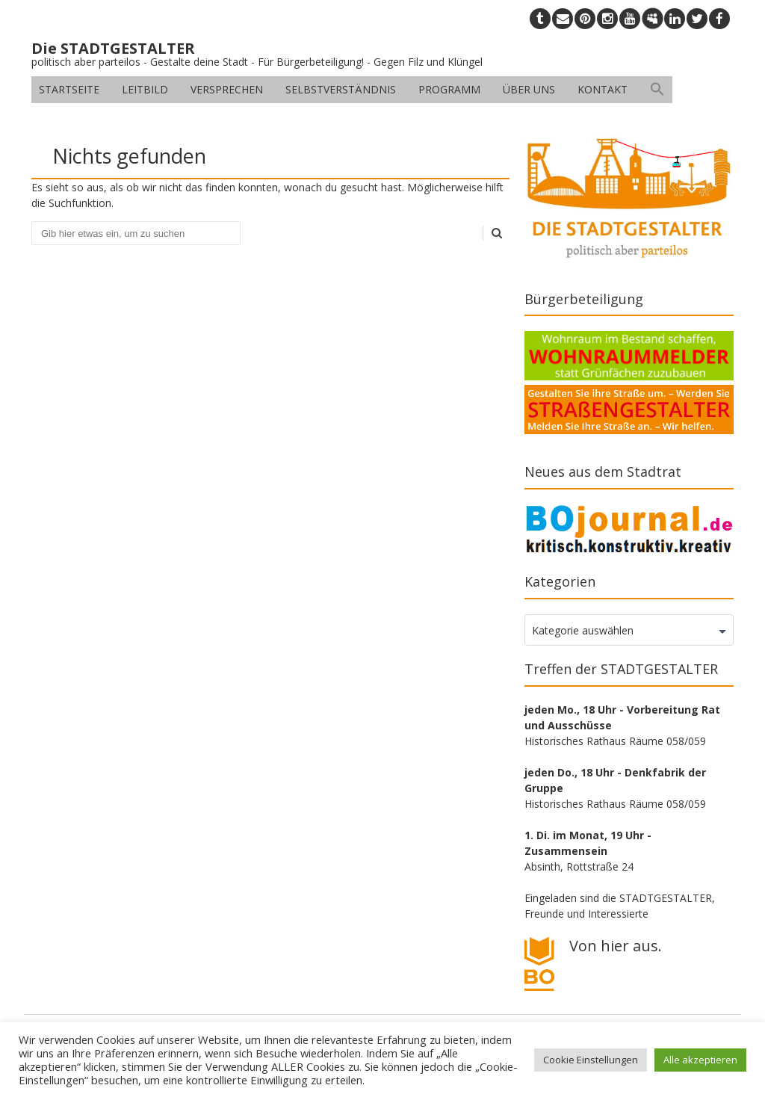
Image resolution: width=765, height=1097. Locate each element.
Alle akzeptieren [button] (700, 1059)
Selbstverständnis (340, 89)
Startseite (69, 89)
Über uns (529, 89)
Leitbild (145, 89)
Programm (449, 89)
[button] (657, 89)
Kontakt (602, 89)
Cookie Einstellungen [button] (590, 1059)
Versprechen (227, 89)
